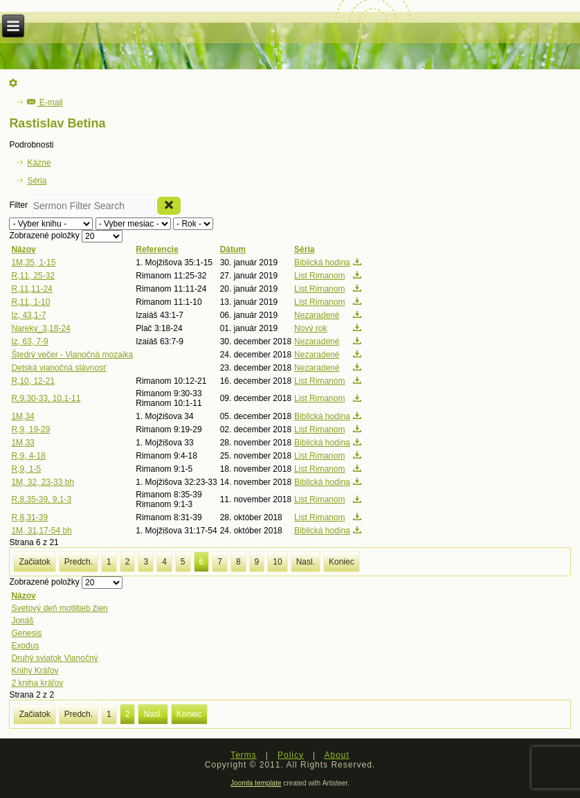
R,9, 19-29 (30, 429)
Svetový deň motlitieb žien (59, 608)
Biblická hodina (322, 262)
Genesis (26, 633)
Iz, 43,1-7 (28, 315)
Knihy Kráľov (34, 670)
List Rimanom (319, 276)
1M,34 (22, 416)
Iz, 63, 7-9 (29, 341)
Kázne (39, 163)
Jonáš (22, 621)
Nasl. (305, 562)
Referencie (157, 249)
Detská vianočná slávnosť (58, 368)
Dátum (233, 249)
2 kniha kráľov (37, 683)
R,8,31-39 (29, 517)
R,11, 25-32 (33, 276)
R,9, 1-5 (26, 469)
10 (277, 562)
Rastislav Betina (57, 123)
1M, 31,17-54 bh (41, 530)
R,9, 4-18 (28, 456)
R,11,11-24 (31, 289)
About (336, 755)
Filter (20, 206)
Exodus (25, 645)
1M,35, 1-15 (33, 262)
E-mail (44, 102)
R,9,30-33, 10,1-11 (45, 398)
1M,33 (22, 442)
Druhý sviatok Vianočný (54, 658)
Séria (36, 181)
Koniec (341, 562)
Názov (23, 249)
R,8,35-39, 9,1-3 (41, 499)
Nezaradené (316, 315)
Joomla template (255, 783)
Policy (291, 755)
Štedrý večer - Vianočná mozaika (72, 355)
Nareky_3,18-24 (40, 328)
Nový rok (310, 328)
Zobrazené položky (45, 236)
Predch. (78, 562)
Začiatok (34, 562)
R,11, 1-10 (30, 302)
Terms (243, 755)
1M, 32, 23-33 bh (42, 482)
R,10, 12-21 (33, 381)
